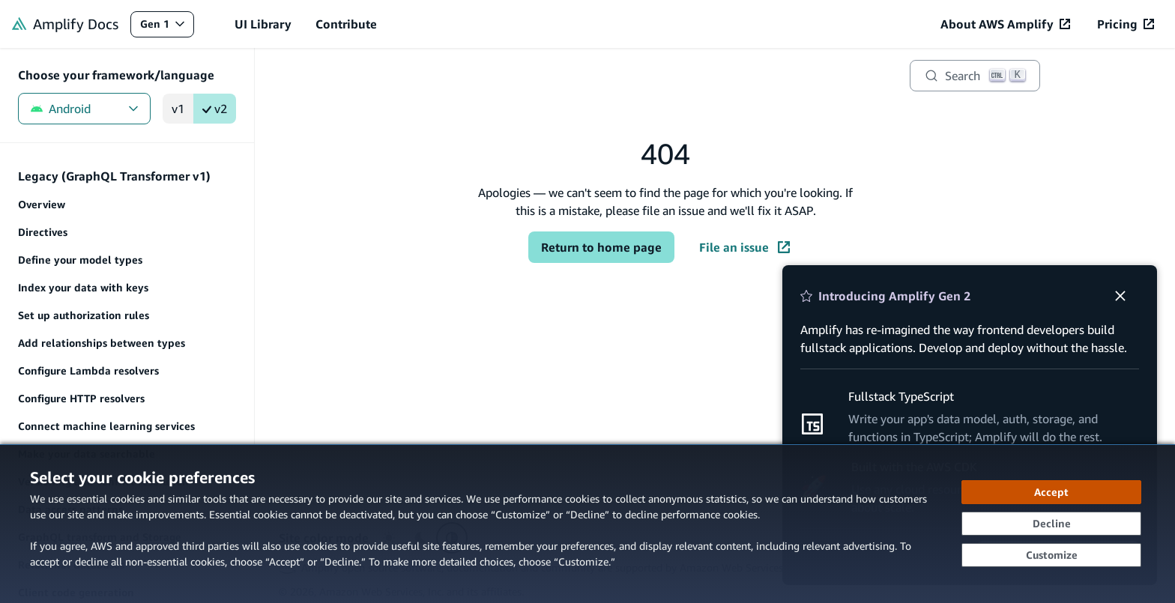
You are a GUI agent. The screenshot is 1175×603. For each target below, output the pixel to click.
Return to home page (601, 247)
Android (84, 108)
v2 (214, 108)
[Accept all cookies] (1051, 492)
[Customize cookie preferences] (1051, 555)
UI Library (263, 23)
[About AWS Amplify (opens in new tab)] (1005, 24)
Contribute (346, 23)
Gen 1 (166, 27)
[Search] (975, 75)
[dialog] (587, 523)
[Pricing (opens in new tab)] (1125, 24)
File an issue (744, 247)
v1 (178, 108)
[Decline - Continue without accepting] (1051, 524)
